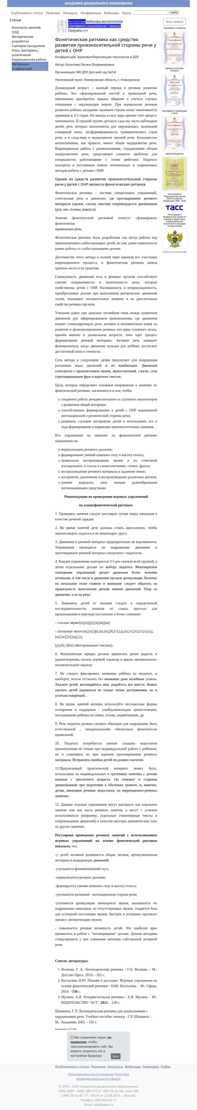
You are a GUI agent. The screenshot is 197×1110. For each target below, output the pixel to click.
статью (84, 1067)
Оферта (115, 1079)
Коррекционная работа (29, 59)
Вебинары (111, 13)
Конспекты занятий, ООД (26, 29)
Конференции (91, 13)
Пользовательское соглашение (91, 1074)
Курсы (126, 13)
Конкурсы (70, 13)
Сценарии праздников (28, 46)
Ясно (116, 1056)
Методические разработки (22, 39)
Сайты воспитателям (174, 251)
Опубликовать (66, 1067)
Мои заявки (174, 22)
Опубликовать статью (27, 13)
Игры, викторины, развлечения (25, 52)
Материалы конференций (22, 66)
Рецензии (53, 13)
